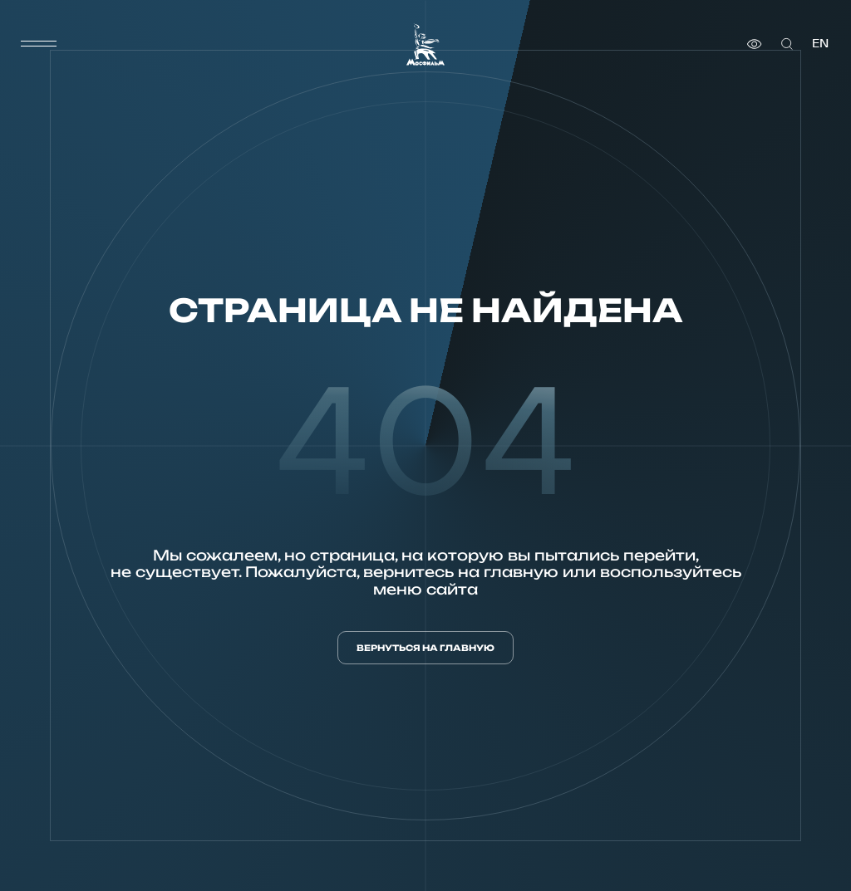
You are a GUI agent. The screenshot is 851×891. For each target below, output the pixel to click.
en (820, 44)
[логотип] (425, 44)
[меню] (39, 44)
